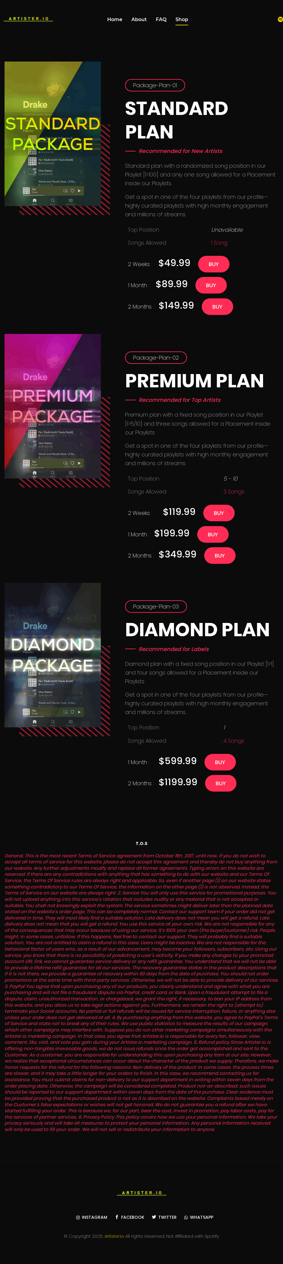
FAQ (161, 19)
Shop (181, 19)
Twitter (164, 1217)
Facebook (129, 1217)
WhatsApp (198, 1217)
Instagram (91, 1217)
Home (114, 19)
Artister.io (114, 1236)
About (139, 19)
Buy (214, 264)
